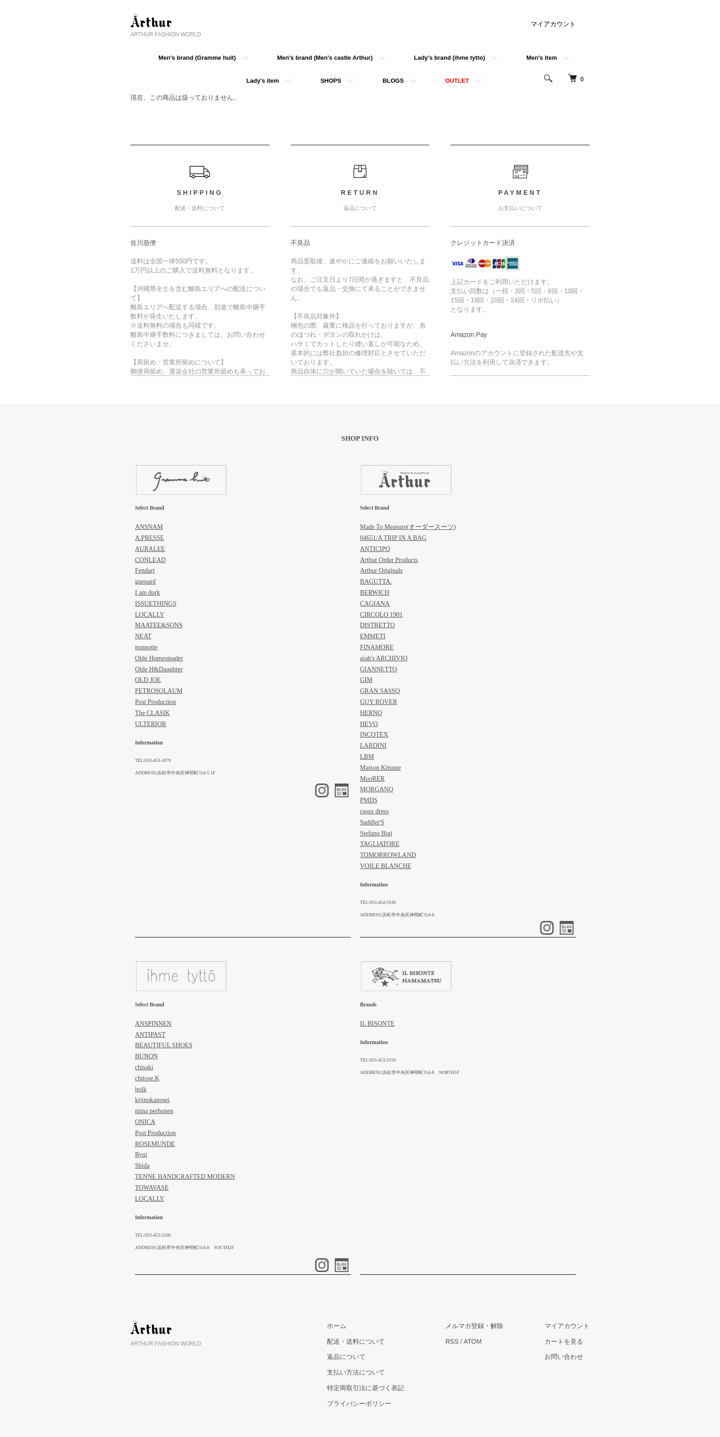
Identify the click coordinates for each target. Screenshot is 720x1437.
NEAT (143, 636)
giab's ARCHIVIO (383, 658)
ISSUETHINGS (155, 603)
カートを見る (564, 1341)
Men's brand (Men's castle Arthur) (325, 57)
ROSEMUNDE (155, 1144)
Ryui (141, 1154)
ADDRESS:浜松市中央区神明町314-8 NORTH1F (409, 1072)
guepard (145, 581)
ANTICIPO (375, 548)
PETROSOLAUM (158, 690)
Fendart (145, 570)
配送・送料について (356, 1341)
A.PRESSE (149, 537)
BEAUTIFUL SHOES (163, 1045)
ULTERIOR (150, 724)
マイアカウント (553, 24)
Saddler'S (372, 822)
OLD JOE (148, 679)
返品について (346, 1356)
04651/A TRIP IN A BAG (393, 537)
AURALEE (150, 548)
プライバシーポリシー (359, 1403)
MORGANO (376, 789)
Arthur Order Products (389, 560)
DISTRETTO (377, 625)
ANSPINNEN (153, 1023)
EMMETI (372, 636)
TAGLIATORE (379, 844)
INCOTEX (374, 734)
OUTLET (457, 80)
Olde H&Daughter (159, 669)
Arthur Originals (381, 570)
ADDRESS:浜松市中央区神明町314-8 (397, 914)
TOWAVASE (152, 1187)
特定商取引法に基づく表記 (365, 1388)
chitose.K (147, 1078)
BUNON (146, 1056)
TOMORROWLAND (388, 855)
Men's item (541, 57)
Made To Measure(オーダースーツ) (408, 526)
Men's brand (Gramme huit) (197, 57)
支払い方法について (356, 1372)
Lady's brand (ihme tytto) (449, 57)
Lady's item (263, 80)
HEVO (369, 724)
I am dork (147, 592)
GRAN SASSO (380, 690)
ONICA (145, 1122)
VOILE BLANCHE (385, 866)
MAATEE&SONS (158, 625)
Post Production (155, 702)
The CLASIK (152, 713)
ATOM (473, 1341)
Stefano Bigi (376, 833)
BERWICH (374, 592)
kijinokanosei (152, 1099)
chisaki (144, 1067)
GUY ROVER (378, 702)
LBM (367, 756)
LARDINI (373, 745)
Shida (142, 1165)
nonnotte (146, 647)
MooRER (372, 778)
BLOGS (393, 80)
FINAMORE (377, 647)
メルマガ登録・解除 (474, 1325)
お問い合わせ (564, 1356)
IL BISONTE (377, 1023)
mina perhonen (154, 1111)
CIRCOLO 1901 (381, 614)
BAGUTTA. (376, 581)
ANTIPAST (150, 1034)
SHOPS (331, 80)
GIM (366, 679)
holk (140, 1089)
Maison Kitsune (380, 767)
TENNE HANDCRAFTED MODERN (185, 1176)
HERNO (371, 713)
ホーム (336, 1325)
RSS (452, 1341)
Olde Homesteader (159, 658)
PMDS (368, 800)
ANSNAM (149, 526)
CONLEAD (150, 560)
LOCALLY (149, 614)
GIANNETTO (378, 669)
